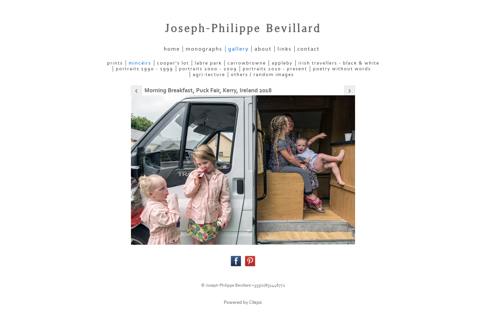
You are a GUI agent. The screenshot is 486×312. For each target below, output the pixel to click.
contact (308, 49)
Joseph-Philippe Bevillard (243, 28)
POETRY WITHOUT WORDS (342, 69)
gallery (238, 49)
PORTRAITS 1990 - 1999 (144, 69)
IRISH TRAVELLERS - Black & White (338, 63)
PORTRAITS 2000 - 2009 (208, 69)
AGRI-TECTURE (209, 74)
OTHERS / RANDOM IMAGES (262, 74)
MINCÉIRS (140, 63)
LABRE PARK (208, 63)
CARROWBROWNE (246, 63)
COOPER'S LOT (173, 63)
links (284, 49)
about (263, 49)
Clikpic (256, 302)
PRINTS (115, 63)
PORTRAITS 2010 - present (275, 69)
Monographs (204, 49)
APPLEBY (282, 63)
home (172, 49)
